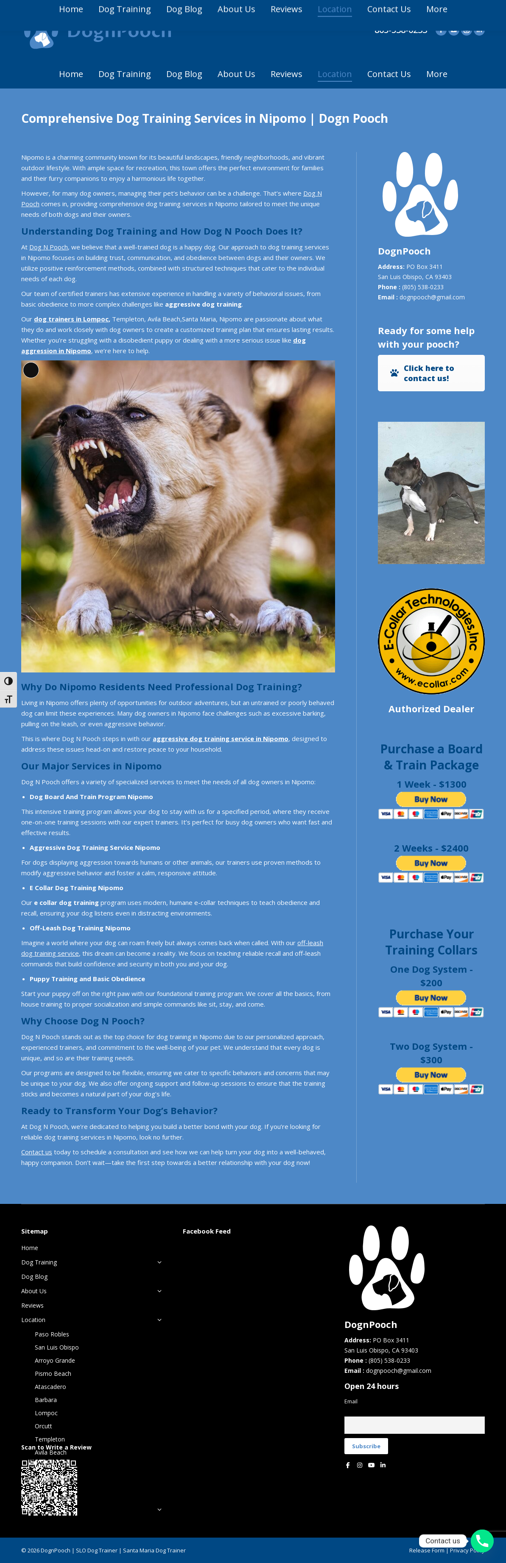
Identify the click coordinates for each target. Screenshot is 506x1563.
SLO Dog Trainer (96, 1550)
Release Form (426, 1550)
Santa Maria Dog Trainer (154, 1550)
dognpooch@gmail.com (432, 297)
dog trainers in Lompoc (71, 319)
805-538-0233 (401, 30)
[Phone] (482, 1541)
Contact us (36, 1152)
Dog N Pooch (48, 247)
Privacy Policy (467, 1550)
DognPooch (55, 1550)
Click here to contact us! (421, 373)
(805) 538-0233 (423, 287)
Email (351, 1401)
